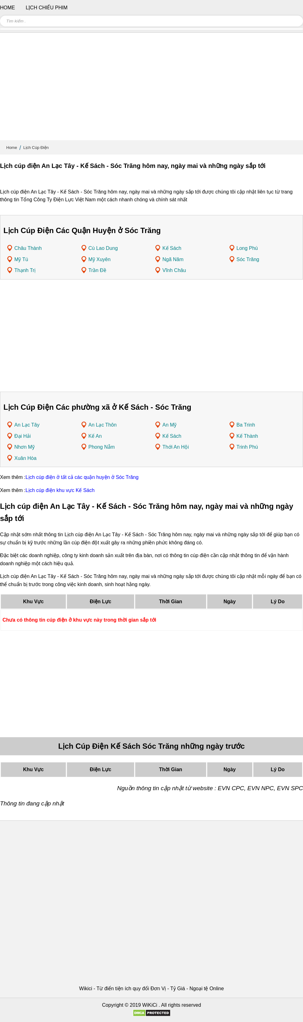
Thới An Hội (175, 447)
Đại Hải (22, 436)
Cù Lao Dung (103, 248)
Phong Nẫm (102, 447)
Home (11, 147)
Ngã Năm (173, 259)
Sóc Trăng (248, 259)
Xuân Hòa (25, 458)
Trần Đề (97, 270)
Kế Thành (247, 436)
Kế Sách (171, 248)
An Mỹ (169, 424)
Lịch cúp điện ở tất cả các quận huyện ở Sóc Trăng (82, 477)
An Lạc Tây (27, 424)
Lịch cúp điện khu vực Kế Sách (60, 490)
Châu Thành (28, 248)
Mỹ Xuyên (100, 259)
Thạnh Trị (25, 270)
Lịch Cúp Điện (36, 147)
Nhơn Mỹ (24, 447)
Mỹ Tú (21, 259)
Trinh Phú (247, 447)
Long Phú (247, 248)
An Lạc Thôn (103, 424)
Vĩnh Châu (174, 270)
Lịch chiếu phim (46, 7)
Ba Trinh (246, 424)
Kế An (95, 436)
